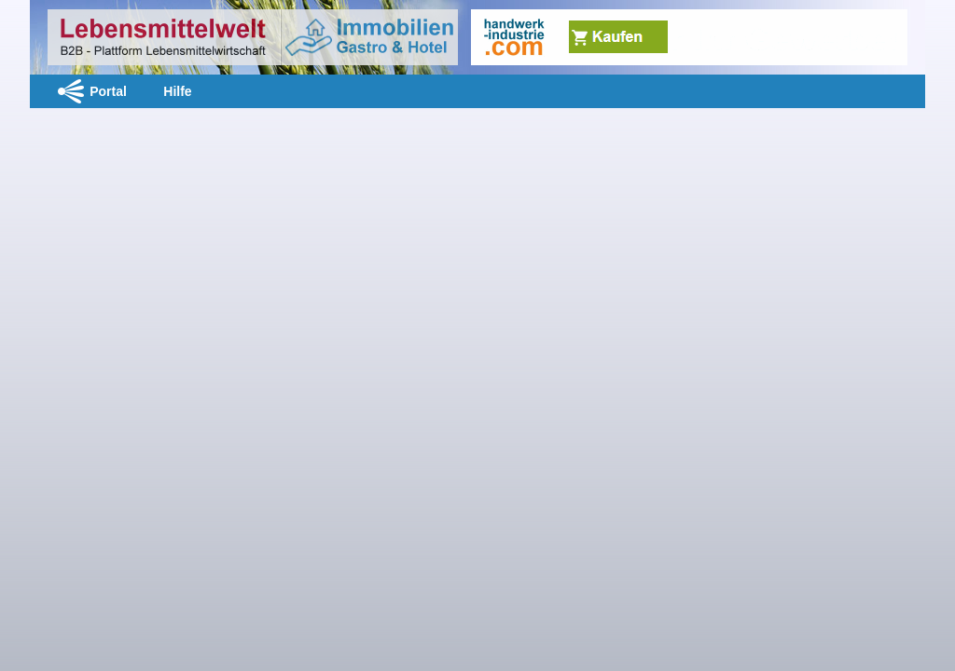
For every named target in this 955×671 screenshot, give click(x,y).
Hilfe (177, 91)
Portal (108, 91)
